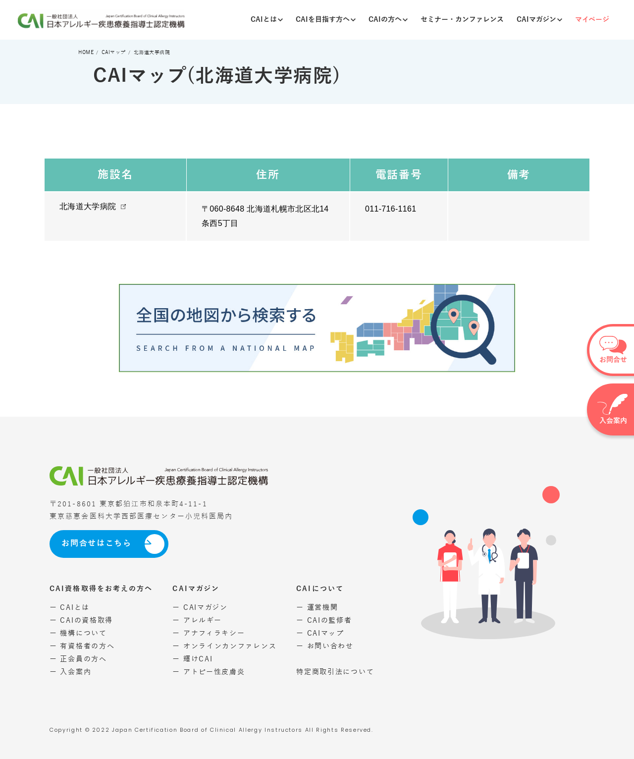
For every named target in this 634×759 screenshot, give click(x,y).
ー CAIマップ (320, 633)
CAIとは (267, 19)
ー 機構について (78, 633)
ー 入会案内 (70, 672)
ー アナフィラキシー (208, 633)
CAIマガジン (539, 19)
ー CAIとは (70, 607)
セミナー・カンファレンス (462, 19)
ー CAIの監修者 (324, 620)
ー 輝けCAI (192, 659)
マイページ (592, 19)
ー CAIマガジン (199, 607)
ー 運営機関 (317, 607)
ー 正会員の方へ (78, 659)
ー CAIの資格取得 (81, 620)
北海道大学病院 (87, 206)
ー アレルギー (196, 620)
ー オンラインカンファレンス (224, 646)
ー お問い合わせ (325, 646)
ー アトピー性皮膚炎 (208, 672)
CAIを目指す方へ (326, 19)
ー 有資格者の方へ (82, 646)
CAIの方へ (388, 19)
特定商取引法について (335, 672)
